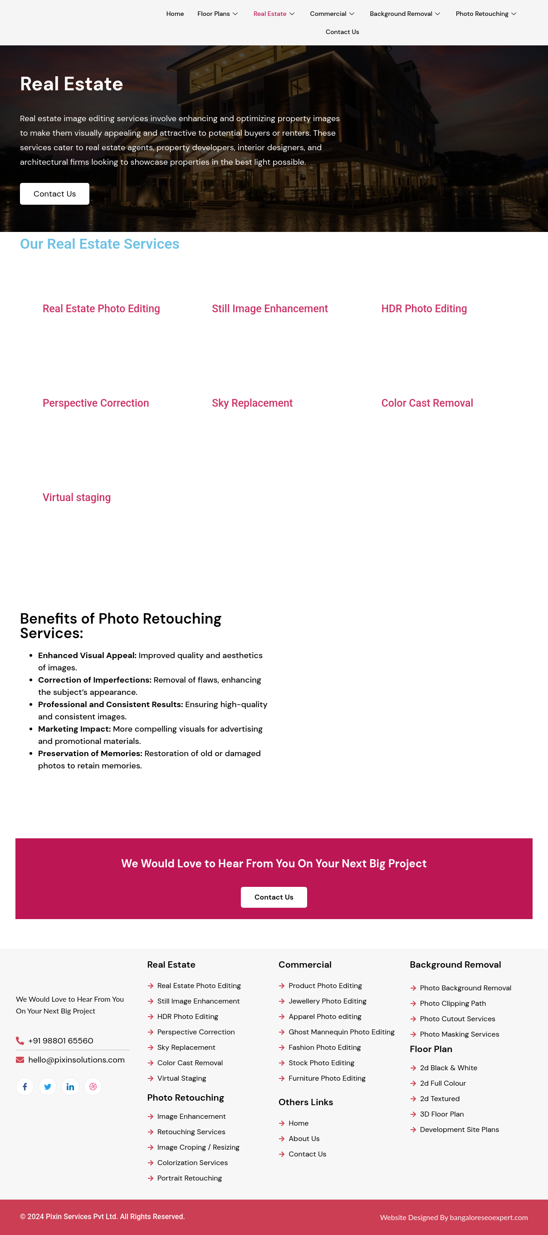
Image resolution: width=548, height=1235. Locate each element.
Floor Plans (219, 14)
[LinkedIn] (70, 1087)
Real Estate (275, 14)
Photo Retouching (487, 14)
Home (175, 14)
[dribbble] (93, 1087)
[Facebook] (25, 1087)
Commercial (333, 14)
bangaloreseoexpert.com (489, 1217)
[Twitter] (48, 1087)
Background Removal (406, 14)
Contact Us (342, 32)
